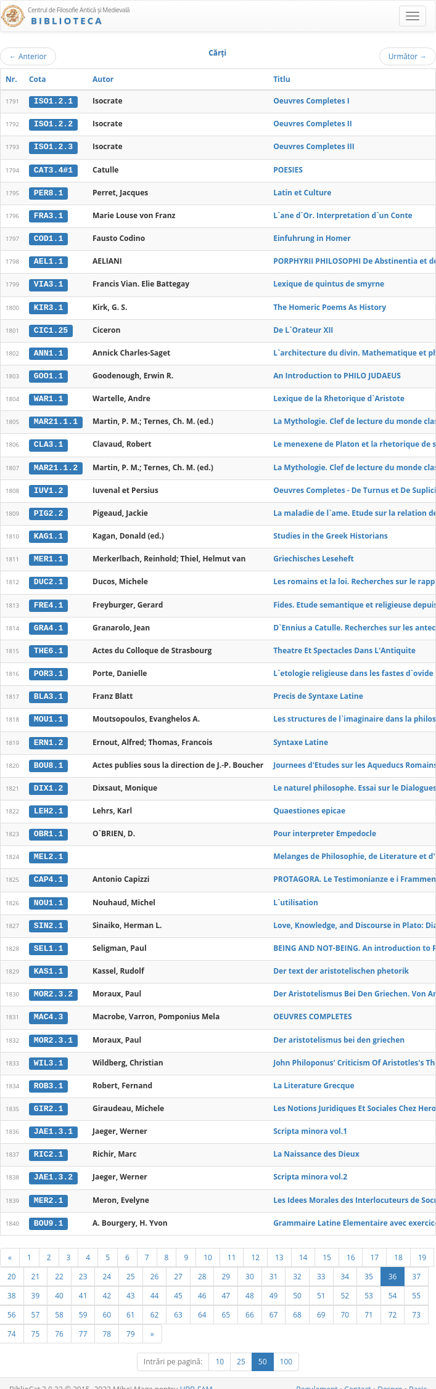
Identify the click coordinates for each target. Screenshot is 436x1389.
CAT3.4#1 (53, 168)
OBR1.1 (48, 826)
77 (83, 1322)
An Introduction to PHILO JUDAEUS (337, 373)
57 (35, 1303)
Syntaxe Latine (300, 735)
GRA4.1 (48, 622)
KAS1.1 (48, 962)
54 (393, 1284)
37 (416, 1264)
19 (422, 1245)
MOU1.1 (48, 713)
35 (368, 1264)
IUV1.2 (48, 486)
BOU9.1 (48, 1211)
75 (35, 1322)
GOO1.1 (48, 373)
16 (351, 1245)
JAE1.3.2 (53, 1166)
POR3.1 (48, 668)
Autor (103, 79)
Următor (408, 56)
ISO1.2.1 (53, 101)
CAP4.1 (48, 872)
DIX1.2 (48, 781)
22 (59, 1264)
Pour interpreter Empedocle (324, 826)
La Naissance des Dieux (316, 1143)
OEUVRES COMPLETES (312, 1007)
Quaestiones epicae (309, 803)
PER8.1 (48, 191)
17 (374, 1245)
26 (154, 1264)
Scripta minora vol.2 (310, 1166)
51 (321, 1284)
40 (59, 1284)
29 (225, 1264)
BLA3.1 (48, 690)
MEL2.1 (48, 849)
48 (249, 1284)
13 (279, 1245)
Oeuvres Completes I (311, 101)
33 (321, 1264)
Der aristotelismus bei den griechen (339, 1030)
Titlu (281, 79)
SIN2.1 (48, 917)
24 (106, 1264)
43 (130, 1284)
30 (249, 1264)
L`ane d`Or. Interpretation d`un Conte (343, 214)
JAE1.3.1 (53, 1120)
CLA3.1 (48, 441)
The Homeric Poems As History (329, 304)
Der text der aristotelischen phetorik (341, 962)
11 (232, 1245)
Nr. (11, 79)
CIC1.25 (51, 327)
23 (83, 1264)
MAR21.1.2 (56, 464)
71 (368, 1303)
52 (345, 1284)
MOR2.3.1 (53, 1030)
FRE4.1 (48, 599)
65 (225, 1303)
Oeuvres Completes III (313, 146)
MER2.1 (48, 1189)
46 (202, 1284)
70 (345, 1303)
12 (255, 1245)
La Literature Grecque (313, 1075)
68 (297, 1303)
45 (178, 1284)
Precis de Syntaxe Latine (318, 690)
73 (416, 1303)
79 (130, 1322)
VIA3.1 (48, 282)
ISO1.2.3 (53, 146)
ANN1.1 (48, 350)
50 (297, 1284)
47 (225, 1284)
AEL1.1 (48, 260)
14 (303, 1245)
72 (393, 1303)
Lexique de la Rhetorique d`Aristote (339, 395)
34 (345, 1264)
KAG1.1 (48, 531)
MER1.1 (48, 554)
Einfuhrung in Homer (311, 237)
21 (35, 1264)
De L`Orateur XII (303, 327)
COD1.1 (48, 237)
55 (416, 1284)
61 (130, 1303)
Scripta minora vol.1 (310, 1120)
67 (273, 1303)
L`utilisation (295, 894)
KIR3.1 (48, 305)
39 (35, 1284)
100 (286, 1350)
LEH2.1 (48, 803)
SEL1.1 (48, 939)
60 (106, 1303)
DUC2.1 (48, 577)
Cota (37, 79)
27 (178, 1264)
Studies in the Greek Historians (330, 531)
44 (154, 1284)
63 (178, 1303)
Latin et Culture (302, 191)
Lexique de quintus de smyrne (328, 282)
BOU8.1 (48, 758)
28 (202, 1264)
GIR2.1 (48, 1098)
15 (327, 1245)
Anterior (28, 56)
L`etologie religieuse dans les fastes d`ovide (353, 667)
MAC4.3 (48, 1007)
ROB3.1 (48, 1075)
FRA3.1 (48, 214)
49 (273, 1284)
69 (321, 1303)
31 (273, 1264)
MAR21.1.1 (56, 418)
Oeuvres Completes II (312, 123)
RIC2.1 (48, 1143)
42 (106, 1284)
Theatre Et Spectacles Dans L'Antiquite (344, 645)
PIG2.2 (48, 509)
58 (59, 1303)
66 (249, 1303)
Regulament (316, 1377)
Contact (357, 1377)
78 (106, 1322)
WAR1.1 (48, 395)
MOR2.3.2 (53, 985)
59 (83, 1303)
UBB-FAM (196, 1377)
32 (297, 1264)
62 (154, 1303)
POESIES (288, 168)
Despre (389, 1377)
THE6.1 (48, 645)
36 (393, 1264)
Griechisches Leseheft (313, 554)
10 (208, 1245)
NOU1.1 (48, 894)
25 (130, 1264)
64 (202, 1303)
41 (83, 1284)
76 (59, 1322)
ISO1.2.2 (53, 123)
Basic (418, 1377)
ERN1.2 (48, 735)
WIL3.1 (48, 1053)
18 (398, 1245)
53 (368, 1284)
